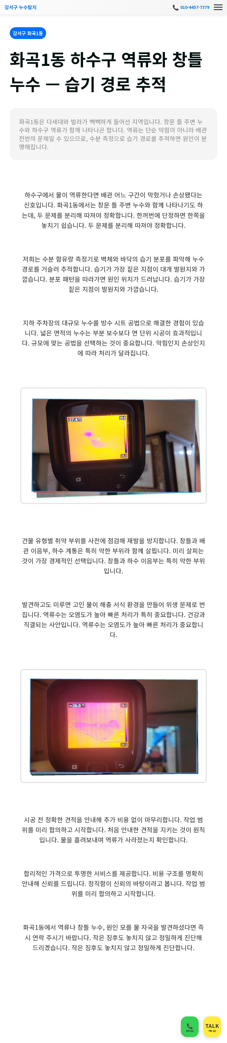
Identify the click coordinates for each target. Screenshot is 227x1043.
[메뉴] (218, 7)
